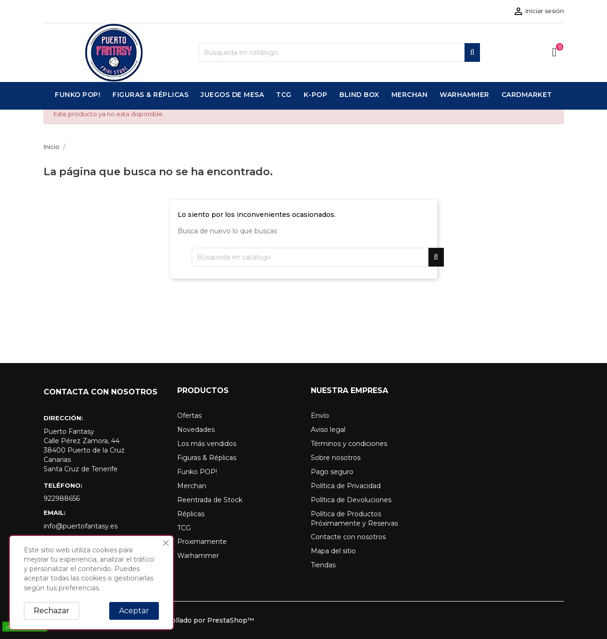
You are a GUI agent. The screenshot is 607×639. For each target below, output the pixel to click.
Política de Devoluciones (351, 500)
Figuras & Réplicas (206, 457)
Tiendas (323, 565)
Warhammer (198, 555)
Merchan (191, 486)
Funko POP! (197, 472)
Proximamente (202, 541)
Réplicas (190, 514)
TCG (184, 528)
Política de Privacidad (346, 486)
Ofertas (189, 415)
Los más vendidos (206, 443)
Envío (320, 415)
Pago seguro (332, 472)
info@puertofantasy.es (81, 526)
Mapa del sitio (333, 551)
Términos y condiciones (349, 443)
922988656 (62, 498)
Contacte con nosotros (348, 537)
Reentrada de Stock (209, 500)
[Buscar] (339, 52)
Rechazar (51, 610)
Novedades (196, 429)
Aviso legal (328, 429)
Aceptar (134, 610)
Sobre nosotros (335, 457)
